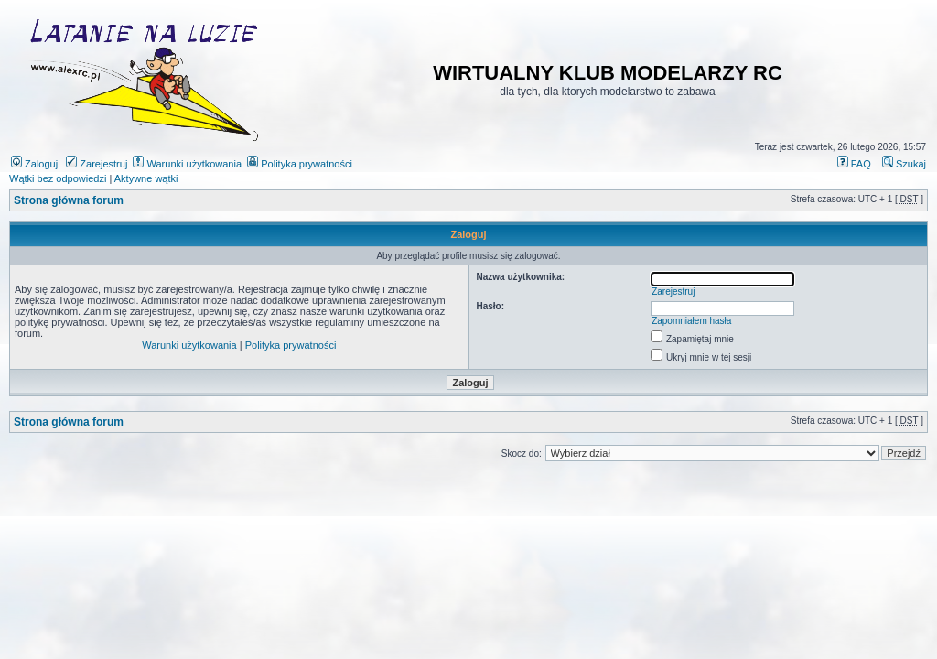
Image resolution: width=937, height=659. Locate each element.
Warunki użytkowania (187, 163)
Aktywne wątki (146, 178)
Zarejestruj (96, 163)
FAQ (854, 163)
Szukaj (904, 163)
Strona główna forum (69, 200)
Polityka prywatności (299, 163)
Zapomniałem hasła (691, 321)
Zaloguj (34, 163)
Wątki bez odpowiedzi (57, 178)
